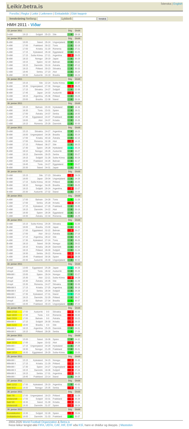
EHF (69, 425)
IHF (63, 425)
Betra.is (65, 422)
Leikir (35, 13)
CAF (57, 425)
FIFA (41, 425)
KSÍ (81, 425)
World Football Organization (40, 422)
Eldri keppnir (79, 13)
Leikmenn (46, 13)
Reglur (25, 13)
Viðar (35, 24)
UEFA (49, 425)
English (177, 3)
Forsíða (14, 13)
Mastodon (126, 425)
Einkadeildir (62, 13)
